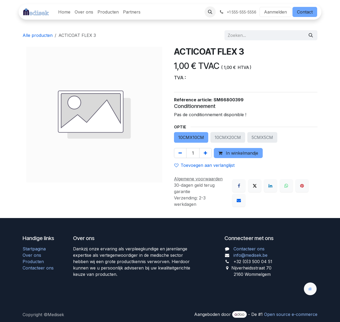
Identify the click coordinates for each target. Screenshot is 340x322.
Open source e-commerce (290, 314)
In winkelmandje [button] (238, 153)
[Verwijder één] (180, 153)
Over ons (32, 255)
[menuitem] (64, 12)
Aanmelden (275, 12)
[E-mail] (238, 200)
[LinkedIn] (270, 185)
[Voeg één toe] (205, 153)
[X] (254, 185)
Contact (305, 12)
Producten (33, 261)
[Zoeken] (310, 35)
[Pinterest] (302, 185)
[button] (210, 12)
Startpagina (34, 248)
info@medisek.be (250, 255)
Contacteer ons (38, 268)
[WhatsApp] (286, 185)
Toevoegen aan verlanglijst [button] (204, 165)
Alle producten (38, 35)
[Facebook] (238, 185)
